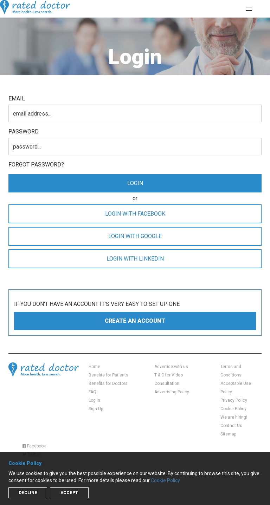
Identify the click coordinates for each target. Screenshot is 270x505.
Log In (94, 400)
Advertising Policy (171, 391)
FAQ (92, 391)
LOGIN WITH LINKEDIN (135, 258)
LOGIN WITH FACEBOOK (135, 213)
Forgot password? (36, 164)
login (135, 183)
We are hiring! (233, 417)
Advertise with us (171, 366)
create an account (135, 320)
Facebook (34, 446)
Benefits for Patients (108, 375)
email (16, 98)
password (23, 131)
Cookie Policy (233, 408)
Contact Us (231, 425)
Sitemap (228, 434)
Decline (28, 492)
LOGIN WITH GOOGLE (135, 236)
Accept (69, 492)
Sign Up (96, 408)
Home (94, 366)
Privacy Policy (233, 400)
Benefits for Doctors (108, 383)
